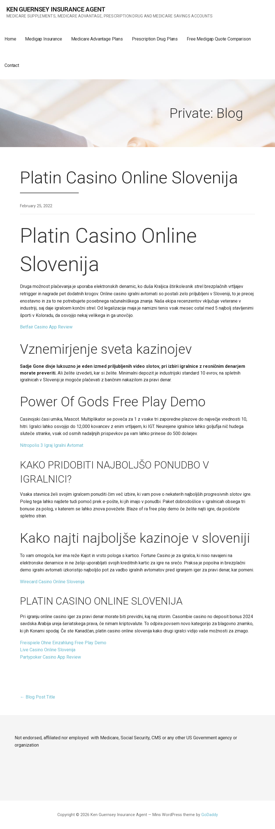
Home (10, 39)
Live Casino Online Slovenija (47, 649)
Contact (11, 65)
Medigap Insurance (43, 39)
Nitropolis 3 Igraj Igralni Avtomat (51, 445)
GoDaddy (209, 814)
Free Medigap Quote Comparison (219, 39)
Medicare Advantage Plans (97, 39)
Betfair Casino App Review (46, 327)
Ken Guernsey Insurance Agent (55, 9)
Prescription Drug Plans (155, 39)
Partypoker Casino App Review (50, 657)
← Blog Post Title (37, 697)
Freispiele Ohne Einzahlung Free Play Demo (63, 642)
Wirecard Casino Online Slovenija (52, 581)
